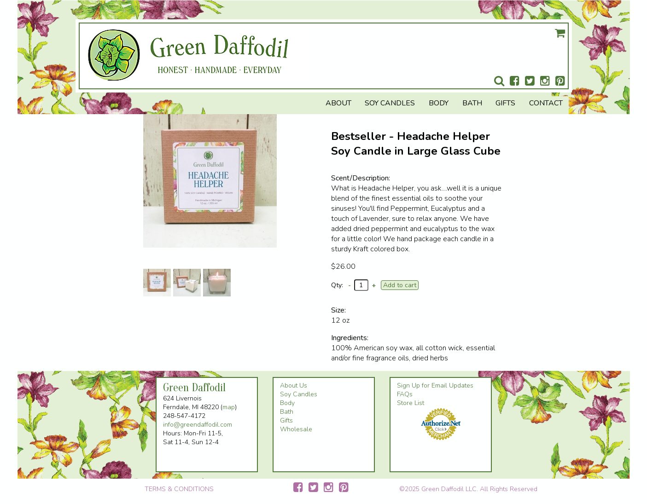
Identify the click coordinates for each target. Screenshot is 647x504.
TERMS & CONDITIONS (179, 489)
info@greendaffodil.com (197, 424)
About (338, 103)
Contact (546, 103)
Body (439, 103)
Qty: (337, 285)
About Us (293, 385)
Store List (410, 403)
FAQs (405, 394)
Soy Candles (390, 103)
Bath (472, 103)
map (228, 407)
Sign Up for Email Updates (435, 385)
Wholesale (296, 429)
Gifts (505, 103)
